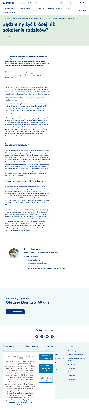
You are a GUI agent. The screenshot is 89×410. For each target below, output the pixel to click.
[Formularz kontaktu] (15, 311)
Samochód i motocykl (10, 9)
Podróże (68, 9)
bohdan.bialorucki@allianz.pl (37, 263)
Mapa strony (72, 351)
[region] (29, 379)
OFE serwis (71, 364)
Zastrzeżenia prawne (74, 402)
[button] (82, 11)
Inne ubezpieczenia (9, 13)
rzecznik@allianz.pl (34, 260)
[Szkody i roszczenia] (61, 3)
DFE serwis (71, 368)
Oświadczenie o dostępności (55, 358)
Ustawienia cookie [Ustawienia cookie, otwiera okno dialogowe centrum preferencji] (46, 379)
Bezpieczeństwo (60, 402)
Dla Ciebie (31, 3)
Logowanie (21, 3)
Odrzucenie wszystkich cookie (46, 368)
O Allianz (49, 351)
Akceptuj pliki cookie (46, 357)
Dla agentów (72, 376)
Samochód (6, 351)
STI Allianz (71, 372)
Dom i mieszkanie (26, 9)
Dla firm (37, 3)
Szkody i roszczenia (31, 351)
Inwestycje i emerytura (55, 9)
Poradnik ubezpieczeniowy (76, 355)
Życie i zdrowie (39, 9)
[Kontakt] (82, 3)
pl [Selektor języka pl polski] (73, 3)
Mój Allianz (71, 379)
